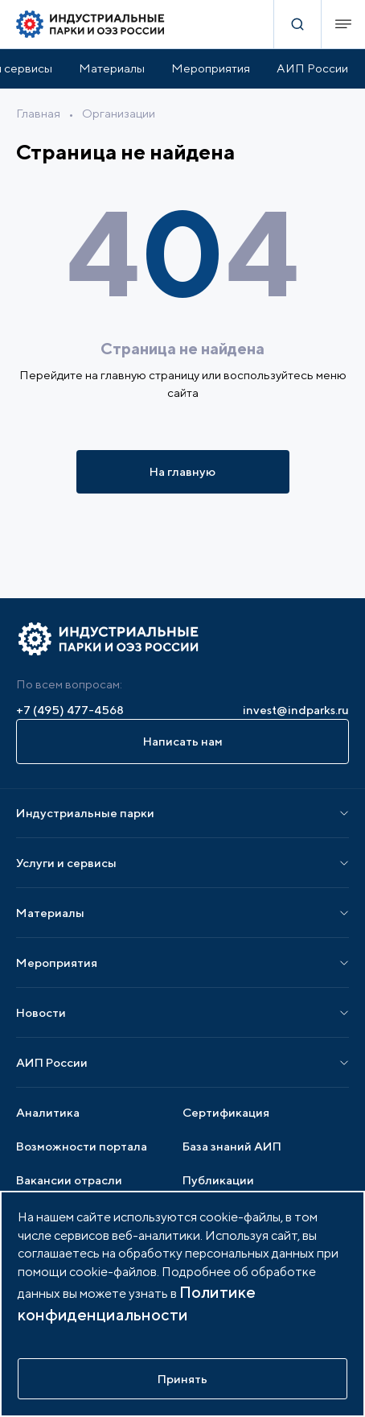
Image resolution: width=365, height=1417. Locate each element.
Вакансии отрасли (69, 1180)
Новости (41, 1012)
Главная (38, 113)
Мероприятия (210, 68)
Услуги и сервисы (66, 863)
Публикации (218, 1180)
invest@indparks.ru (296, 710)
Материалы (112, 68)
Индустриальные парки (85, 813)
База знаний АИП (231, 1146)
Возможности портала (81, 1146)
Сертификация (225, 1112)
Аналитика (48, 1112)
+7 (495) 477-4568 (70, 710)
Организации (118, 113)
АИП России (312, 68)
